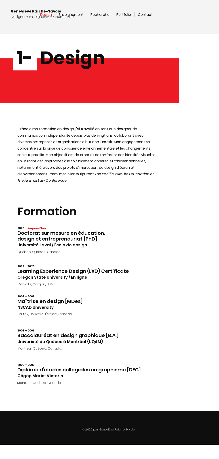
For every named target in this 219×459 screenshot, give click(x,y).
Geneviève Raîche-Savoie (36, 11)
